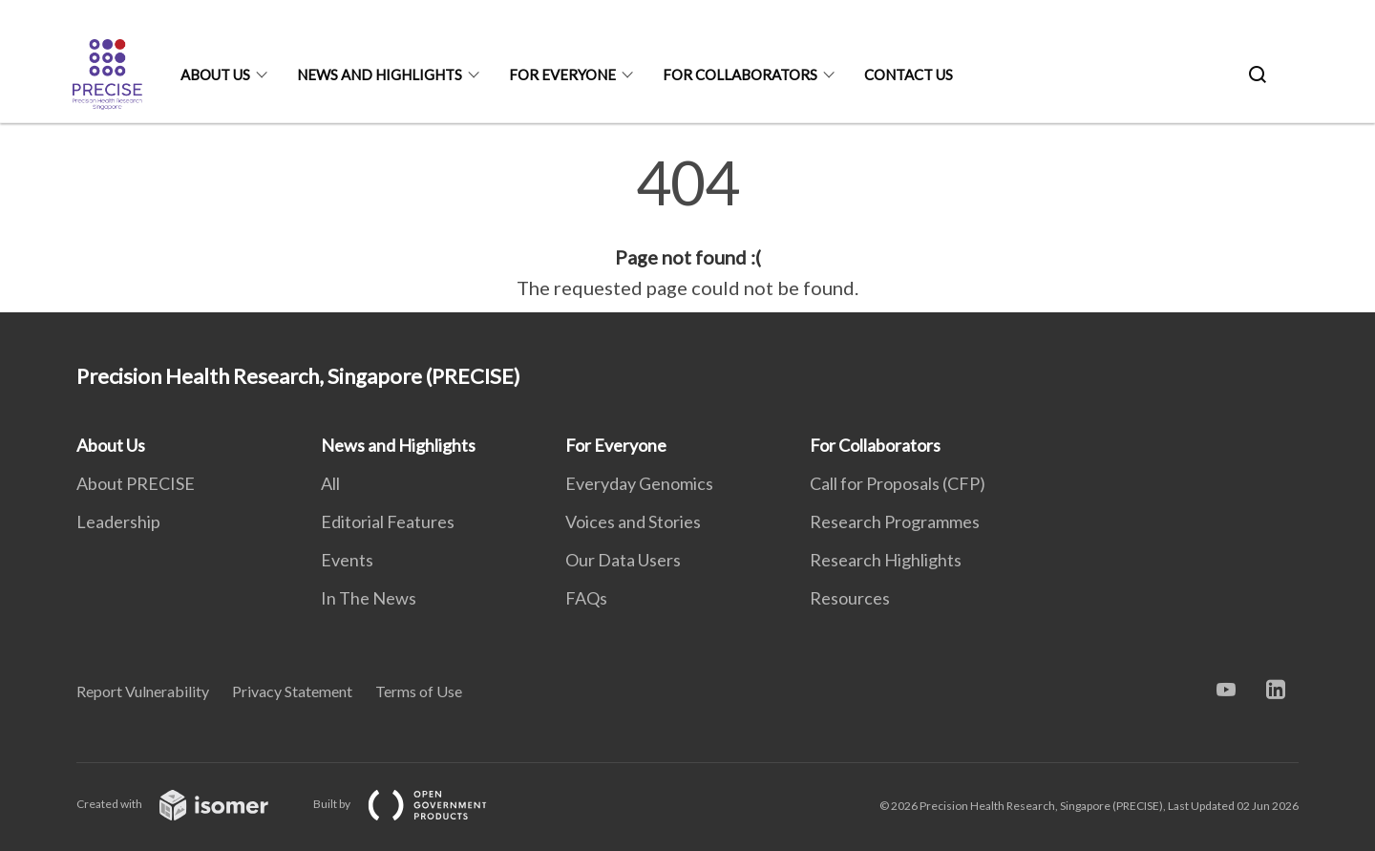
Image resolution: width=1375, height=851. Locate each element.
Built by (415, 804)
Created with (187, 804)
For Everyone (562, 74)
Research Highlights (886, 559)
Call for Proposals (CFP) (897, 483)
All (330, 483)
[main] (687, 227)
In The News (368, 597)
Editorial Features (388, 521)
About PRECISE (135, 483)
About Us (215, 74)
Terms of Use (418, 691)
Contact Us (908, 74)
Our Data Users (623, 559)
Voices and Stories (633, 521)
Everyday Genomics (639, 483)
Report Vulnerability (142, 691)
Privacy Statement (292, 691)
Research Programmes (895, 521)
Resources (850, 597)
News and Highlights (379, 74)
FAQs (586, 597)
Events (347, 559)
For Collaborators (740, 74)
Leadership (118, 521)
